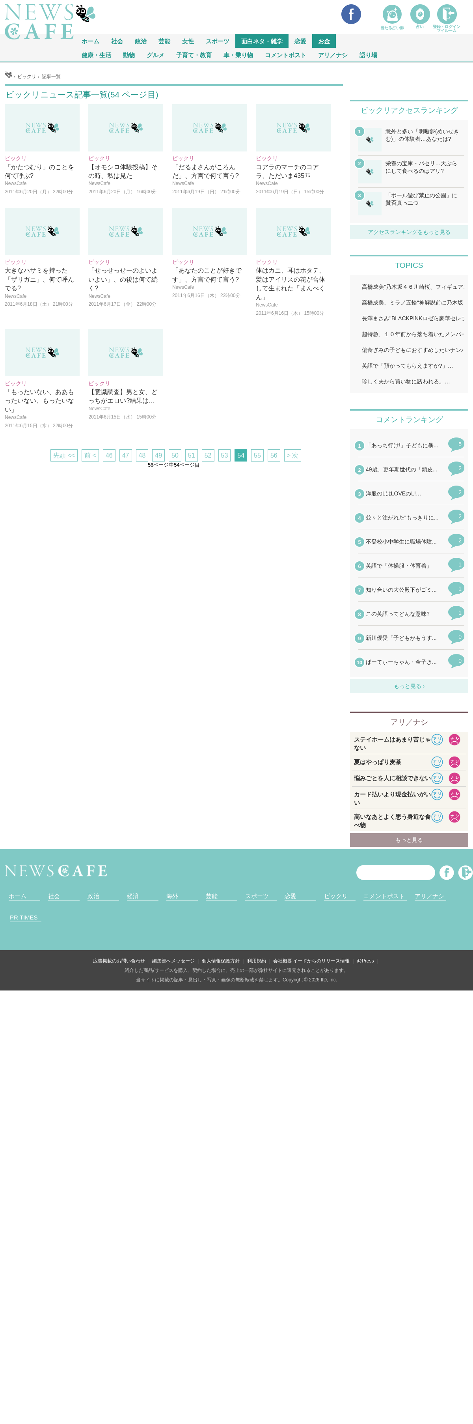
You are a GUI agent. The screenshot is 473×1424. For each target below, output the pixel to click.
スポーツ (217, 41)
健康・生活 (96, 55)
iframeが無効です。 (409, 1147)
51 (191, 554)
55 (257, 554)
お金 (324, 41)
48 (142, 554)
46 (109, 554)
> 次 (293, 554)
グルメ (155, 55)
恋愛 (300, 41)
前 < (90, 554)
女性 (188, 41)
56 (273, 554)
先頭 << (64, 554)
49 (158, 554)
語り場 (368, 55)
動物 (129, 55)
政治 (141, 41)
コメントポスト (285, 55)
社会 (117, 41)
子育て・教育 (194, 55)
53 (224, 554)
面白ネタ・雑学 (262, 41)
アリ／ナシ (333, 55)
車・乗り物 (238, 55)
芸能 (164, 41)
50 (175, 554)
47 (125, 554)
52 (208, 554)
